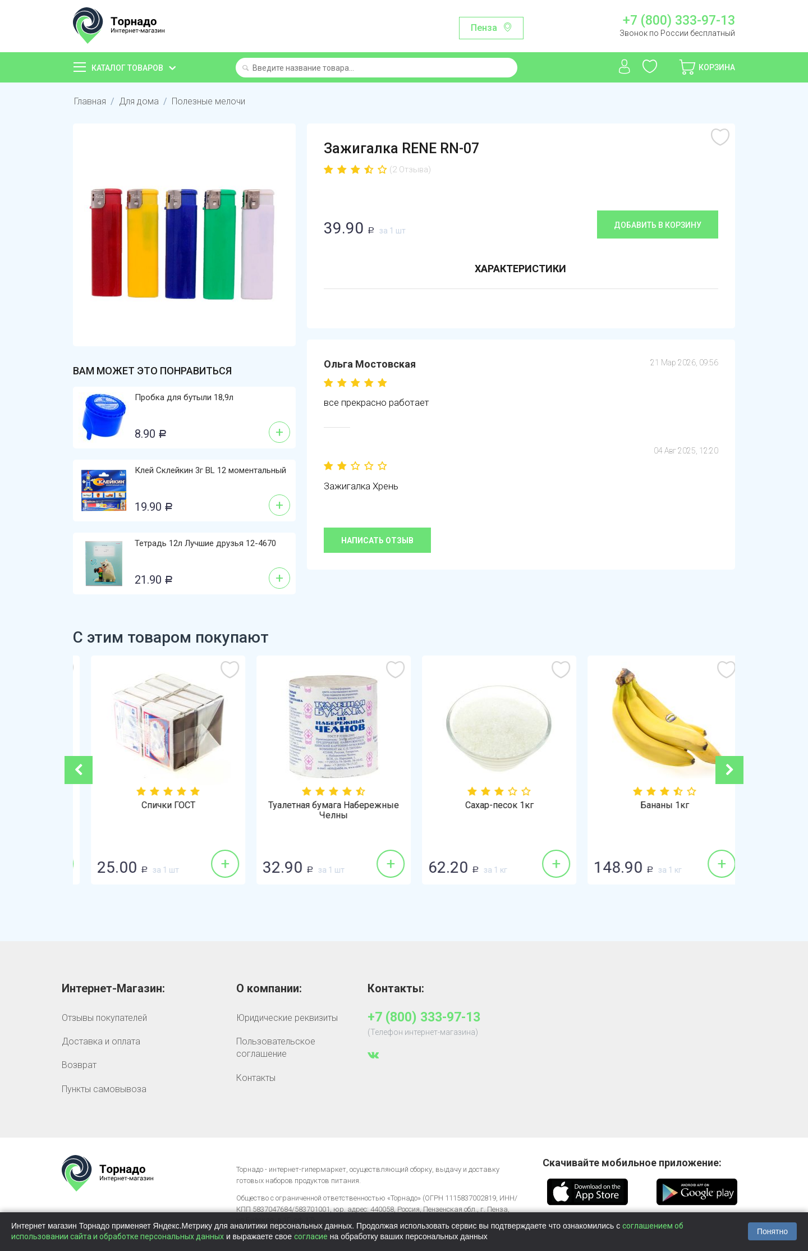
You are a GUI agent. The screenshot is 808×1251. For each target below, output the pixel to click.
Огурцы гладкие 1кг (156, 805)
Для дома (139, 101)
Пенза (484, 27)
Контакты (256, 1078)
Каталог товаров (127, 67)
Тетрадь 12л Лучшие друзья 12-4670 (205, 543)
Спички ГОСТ (321, 805)
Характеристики (520, 268)
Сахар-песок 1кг (652, 805)
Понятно (772, 1231)
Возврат (79, 1065)
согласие (311, 1236)
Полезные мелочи (208, 101)
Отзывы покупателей (104, 1017)
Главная (90, 101)
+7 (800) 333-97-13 (679, 20)
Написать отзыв (377, 540)
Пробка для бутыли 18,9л (184, 397)
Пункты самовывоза (104, 1089)
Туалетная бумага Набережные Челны (486, 810)
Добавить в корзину (657, 225)
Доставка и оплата (101, 1041)
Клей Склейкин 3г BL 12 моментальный (210, 470)
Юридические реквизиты (287, 1017)
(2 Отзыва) (410, 169)
